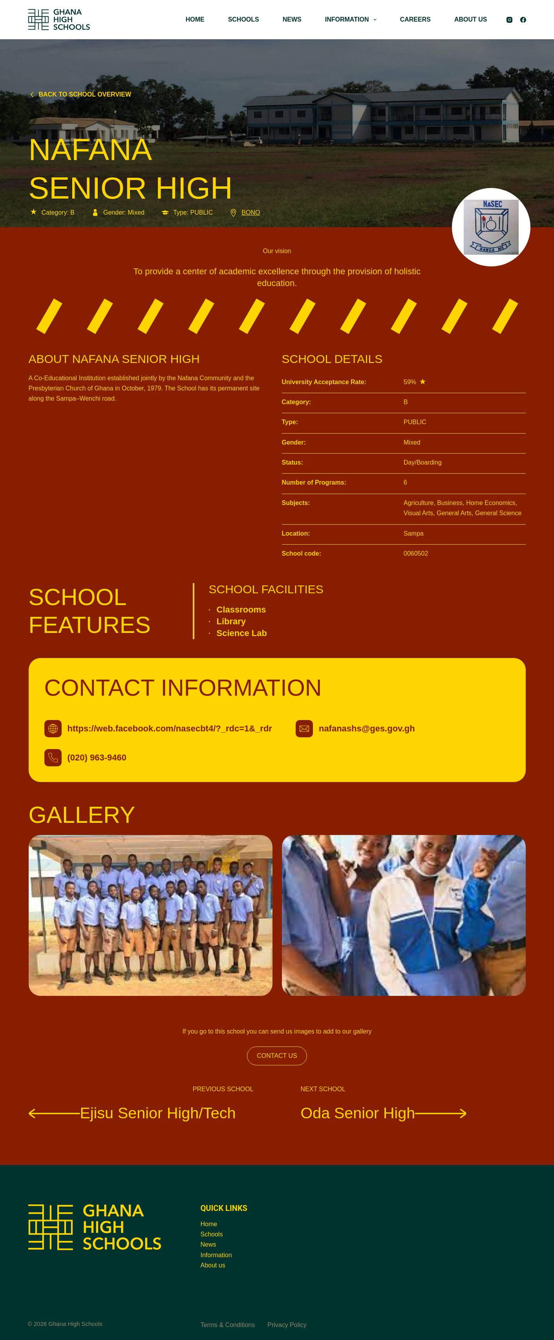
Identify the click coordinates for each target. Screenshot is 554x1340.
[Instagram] (509, 20)
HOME (195, 19)
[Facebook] (523, 20)
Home (209, 1224)
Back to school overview (80, 94)
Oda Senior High (384, 1112)
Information (216, 1255)
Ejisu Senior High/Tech (132, 1112)
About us (213, 1265)
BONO (244, 212)
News (208, 1244)
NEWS (292, 19)
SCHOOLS (243, 19)
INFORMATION (352, 19)
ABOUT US (470, 19)
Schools (212, 1234)
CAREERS (415, 19)
